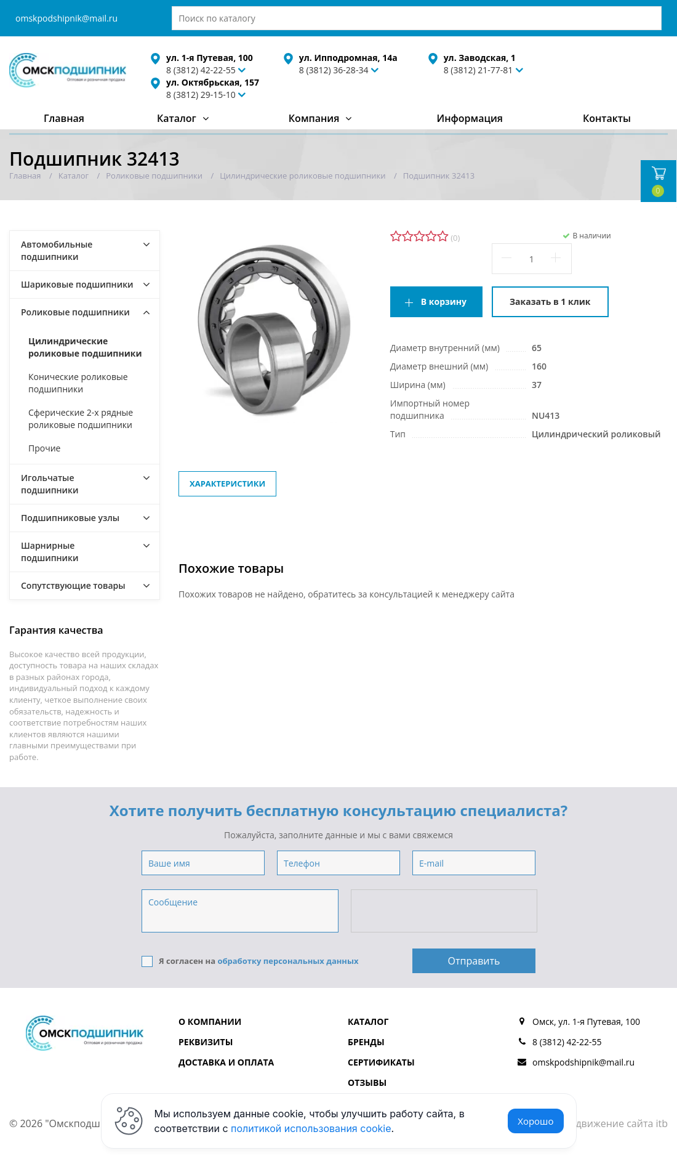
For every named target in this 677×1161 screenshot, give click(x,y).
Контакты (607, 118)
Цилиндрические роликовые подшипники (85, 347)
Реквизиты (205, 1042)
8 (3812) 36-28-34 (334, 70)
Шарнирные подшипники (50, 552)
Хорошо (535, 1121)
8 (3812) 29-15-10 (201, 94)
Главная (64, 118)
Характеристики (227, 483)
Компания (314, 118)
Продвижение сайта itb (612, 1123)
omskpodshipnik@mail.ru (66, 18)
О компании (209, 1021)
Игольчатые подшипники (50, 484)
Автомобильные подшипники (56, 250)
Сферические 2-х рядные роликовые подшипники (80, 419)
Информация (470, 118)
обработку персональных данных (287, 960)
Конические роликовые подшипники (78, 383)
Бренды (366, 1042)
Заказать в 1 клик (550, 301)
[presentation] (445, 912)
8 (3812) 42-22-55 (567, 1042)
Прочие (44, 448)
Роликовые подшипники (75, 312)
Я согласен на (250, 961)
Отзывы (367, 1082)
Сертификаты (381, 1062)
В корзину (444, 301)
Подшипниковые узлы (70, 518)
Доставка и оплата (226, 1062)
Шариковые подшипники (77, 284)
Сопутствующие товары (73, 585)
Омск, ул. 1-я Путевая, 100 (586, 1021)
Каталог (176, 118)
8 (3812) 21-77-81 (478, 70)
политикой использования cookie (311, 1128)
